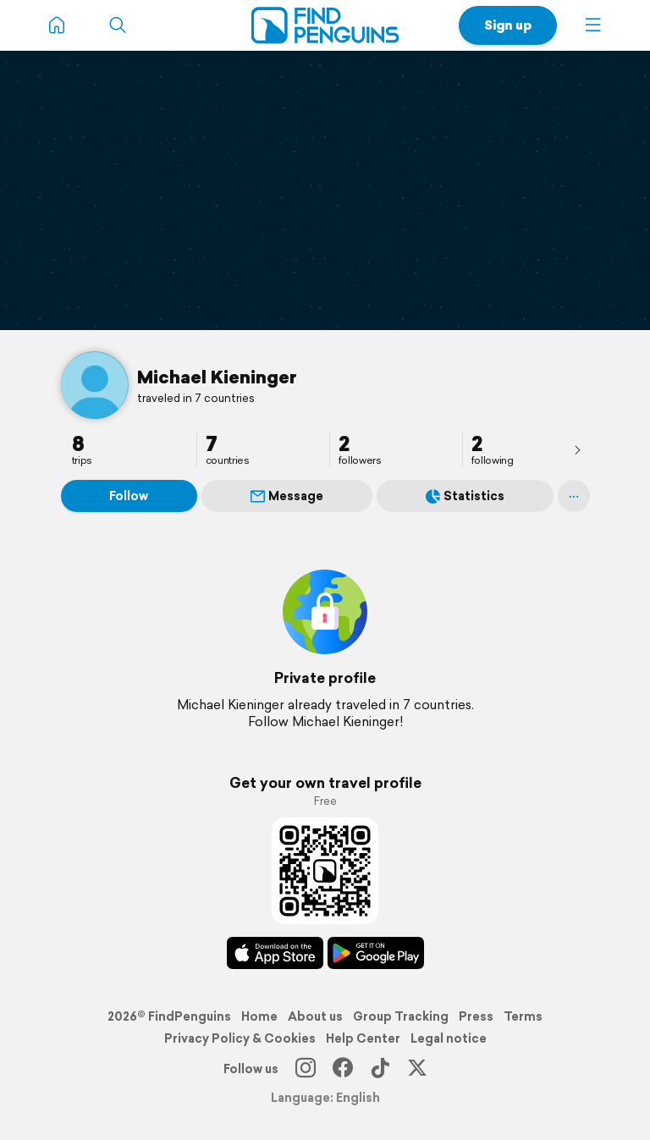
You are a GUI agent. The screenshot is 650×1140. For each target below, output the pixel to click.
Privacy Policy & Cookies (240, 1038)
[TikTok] (380, 1068)
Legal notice (448, 1038)
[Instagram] (305, 1068)
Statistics (465, 495)
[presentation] (577, 449)
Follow (128, 495)
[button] (593, 25)
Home (259, 1016)
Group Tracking (401, 1016)
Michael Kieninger (217, 376)
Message (287, 495)
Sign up (508, 25)
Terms (523, 1016)
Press (476, 1016)
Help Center (363, 1038)
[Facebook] (343, 1068)
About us (315, 1016)
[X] (417, 1068)
